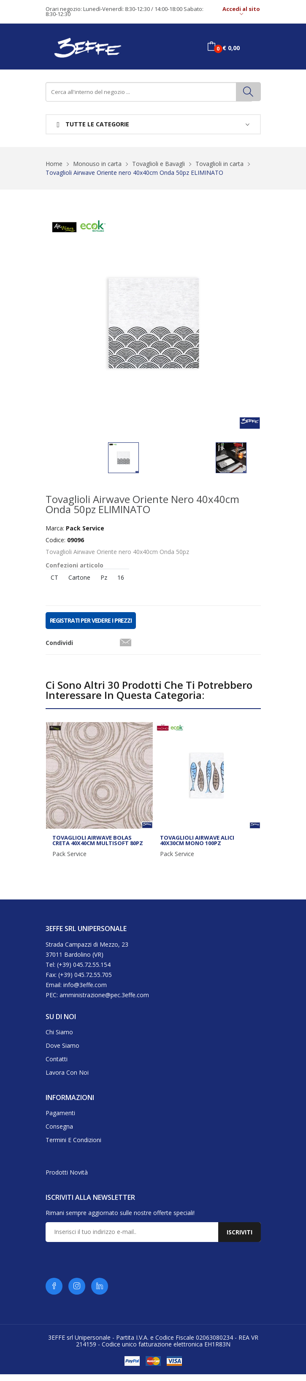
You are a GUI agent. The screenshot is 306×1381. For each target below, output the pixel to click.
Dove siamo (62, 1053)
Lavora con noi (67, 1080)
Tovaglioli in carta (219, 164)
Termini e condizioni (73, 1147)
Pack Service (69, 861)
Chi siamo (59, 1039)
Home (54, 164)
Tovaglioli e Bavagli (158, 164)
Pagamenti (60, 1120)
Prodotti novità (67, 1179)
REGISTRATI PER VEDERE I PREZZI (91, 628)
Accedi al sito (241, 11)
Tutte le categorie (93, 124)
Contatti (57, 1066)
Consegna (59, 1133)
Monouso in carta (97, 164)
